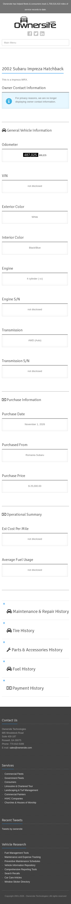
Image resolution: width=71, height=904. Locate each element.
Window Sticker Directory (17, 881)
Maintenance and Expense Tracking (23, 857)
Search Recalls (12, 873)
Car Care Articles (13, 877)
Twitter (36, 33)
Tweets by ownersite (12, 829)
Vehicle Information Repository (20, 865)
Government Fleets (14, 778)
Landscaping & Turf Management (21, 790)
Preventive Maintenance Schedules (22, 861)
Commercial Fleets (14, 774)
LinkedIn (42, 33)
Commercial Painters (15, 794)
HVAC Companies (14, 798)
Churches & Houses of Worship (20, 802)
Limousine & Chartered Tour (19, 786)
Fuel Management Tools (17, 853)
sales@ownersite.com (21, 747)
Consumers (10, 782)
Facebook (29, 33)
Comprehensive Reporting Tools (21, 869)
